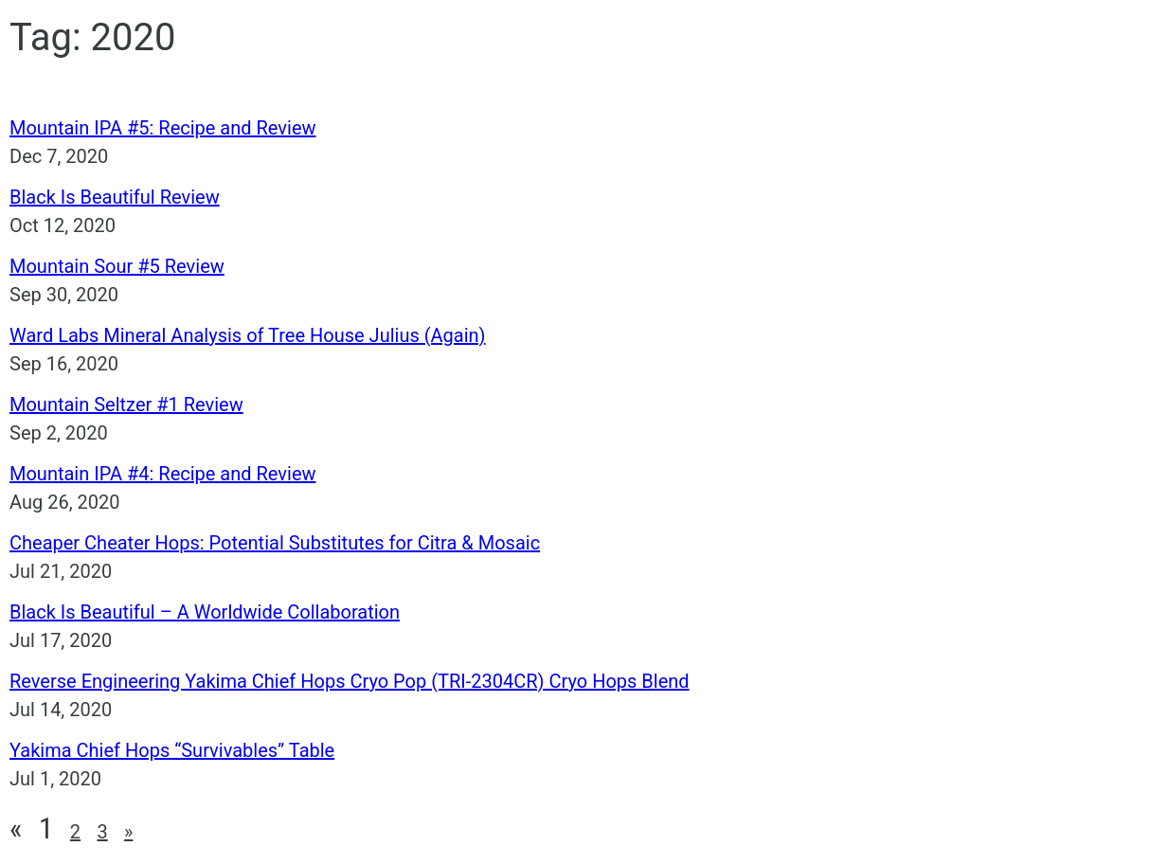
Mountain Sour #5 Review (116, 266)
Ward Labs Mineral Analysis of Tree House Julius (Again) (247, 335)
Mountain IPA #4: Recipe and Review (162, 473)
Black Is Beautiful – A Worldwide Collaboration (204, 612)
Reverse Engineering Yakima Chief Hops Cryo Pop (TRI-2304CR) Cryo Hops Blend (349, 681)
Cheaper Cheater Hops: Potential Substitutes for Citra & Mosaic (274, 542)
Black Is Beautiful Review (114, 197)
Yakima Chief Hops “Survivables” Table (171, 750)
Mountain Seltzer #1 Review (126, 404)
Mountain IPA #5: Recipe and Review (162, 128)
